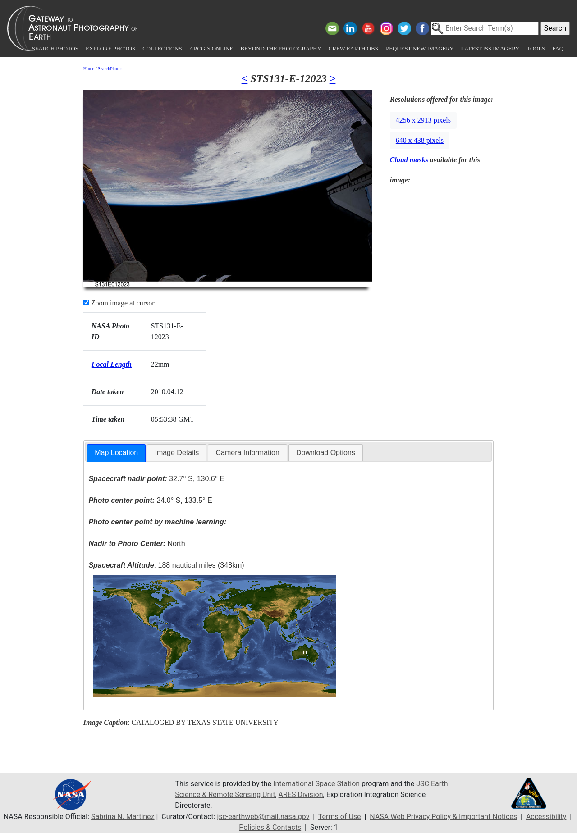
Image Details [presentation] (177, 452)
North (136, 543)
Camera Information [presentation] (247, 452)
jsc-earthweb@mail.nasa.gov (263, 816)
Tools (536, 49)
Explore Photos (110, 49)
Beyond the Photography (280, 49)
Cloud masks (409, 160)
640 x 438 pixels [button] (420, 140)
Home (88, 68)
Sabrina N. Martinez (122, 816)
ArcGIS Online (211, 49)
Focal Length (112, 364)
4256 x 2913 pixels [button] (423, 120)
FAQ (557, 49)
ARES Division (301, 794)
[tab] (116, 453)
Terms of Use (339, 816)
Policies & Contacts (270, 827)
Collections (162, 49)
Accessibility (546, 816)
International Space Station (316, 783)
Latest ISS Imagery (490, 49)
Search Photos (55, 49)
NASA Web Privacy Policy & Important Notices (443, 816)
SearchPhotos (110, 68)
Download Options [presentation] (325, 452)
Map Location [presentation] (116, 452)
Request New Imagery (419, 49)
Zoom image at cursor (119, 303)
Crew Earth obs (353, 49)
